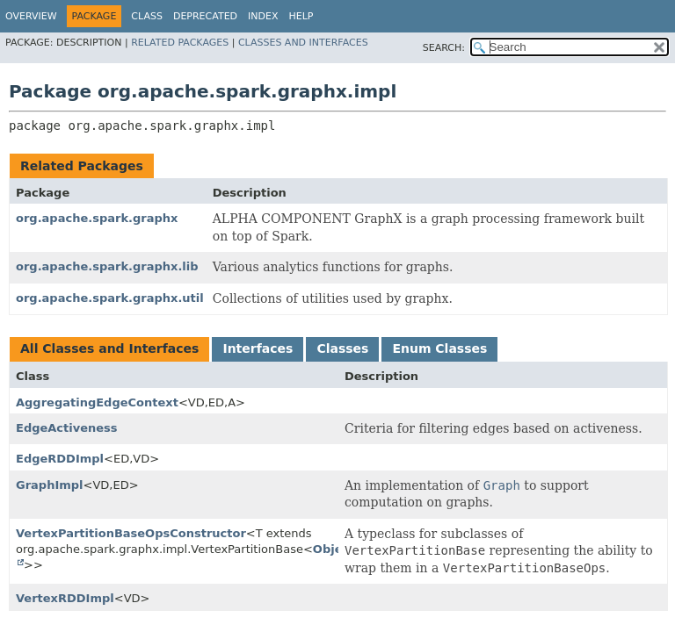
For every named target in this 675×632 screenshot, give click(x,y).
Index (263, 16)
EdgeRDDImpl (60, 458)
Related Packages (180, 42)
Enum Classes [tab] (439, 348)
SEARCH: (444, 48)
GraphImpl (49, 485)
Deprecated (205, 16)
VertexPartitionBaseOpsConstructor (131, 533)
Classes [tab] (342, 348)
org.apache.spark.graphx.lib (107, 266)
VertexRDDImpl (65, 598)
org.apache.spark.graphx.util (110, 298)
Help (301, 16)
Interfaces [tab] (257, 348)
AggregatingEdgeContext (97, 402)
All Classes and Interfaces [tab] (109, 348)
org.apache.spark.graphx (97, 218)
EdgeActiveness (67, 427)
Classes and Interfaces (303, 42)
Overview (31, 16)
